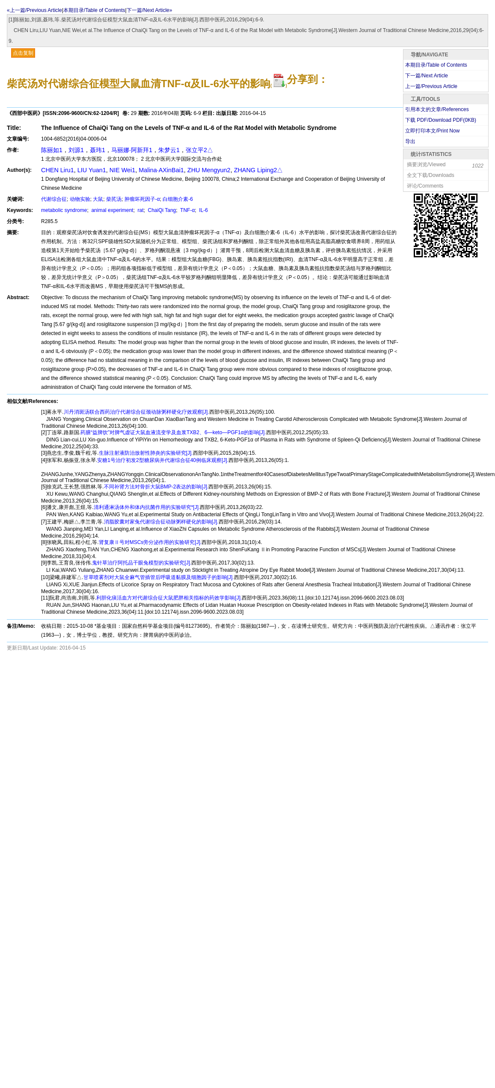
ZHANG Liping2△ (258, 170)
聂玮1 (97, 150)
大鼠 (98, 199)
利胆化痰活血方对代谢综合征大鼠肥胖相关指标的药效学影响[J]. (169, 598)
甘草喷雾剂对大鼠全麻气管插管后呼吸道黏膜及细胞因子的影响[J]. (158, 577)
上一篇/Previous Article (431, 86)
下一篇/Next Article (426, 76)
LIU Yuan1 (91, 170)
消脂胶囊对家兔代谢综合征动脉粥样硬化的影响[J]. (161, 522)
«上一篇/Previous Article (34, 10)
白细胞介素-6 (178, 199)
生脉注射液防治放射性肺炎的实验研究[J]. (146, 453)
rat (139, 210)
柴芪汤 (114, 199)
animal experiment (111, 210)
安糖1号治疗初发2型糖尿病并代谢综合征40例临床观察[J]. (162, 460)
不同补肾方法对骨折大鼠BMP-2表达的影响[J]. (156, 487)
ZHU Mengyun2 (209, 170)
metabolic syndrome (64, 210)
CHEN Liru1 (57, 170)
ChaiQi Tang (161, 210)
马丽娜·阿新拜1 (131, 150)
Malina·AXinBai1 (161, 170)
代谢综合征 (54, 199)
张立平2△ (199, 150)
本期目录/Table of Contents (94, 10)
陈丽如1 (51, 150)
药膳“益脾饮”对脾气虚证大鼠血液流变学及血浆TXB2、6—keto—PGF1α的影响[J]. (173, 432)
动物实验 (80, 199)
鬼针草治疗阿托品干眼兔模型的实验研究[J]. (141, 563)
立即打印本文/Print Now (432, 131)
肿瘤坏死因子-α (142, 199)
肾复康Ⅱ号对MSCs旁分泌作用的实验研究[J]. (150, 542)
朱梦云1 (169, 150)
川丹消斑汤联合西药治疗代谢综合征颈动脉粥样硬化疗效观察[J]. (136, 412)
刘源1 (76, 150)
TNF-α (187, 210)
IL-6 (203, 210)
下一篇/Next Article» (149, 10)
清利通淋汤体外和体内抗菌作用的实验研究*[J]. (147, 507)
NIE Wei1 (123, 170)
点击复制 (23, 53)
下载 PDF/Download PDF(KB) (440, 120)
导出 (410, 141)
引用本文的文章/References (437, 109)
